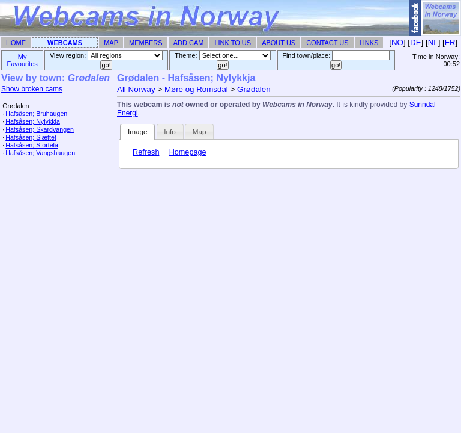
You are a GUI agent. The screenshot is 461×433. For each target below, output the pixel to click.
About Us (278, 42)
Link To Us (232, 42)
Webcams (64, 42)
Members (146, 42)
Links (369, 42)
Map (111, 42)
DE (415, 42)
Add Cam (188, 42)
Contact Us (327, 42)
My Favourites (22, 60)
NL (433, 42)
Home (16, 42)
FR (450, 42)
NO (397, 42)
